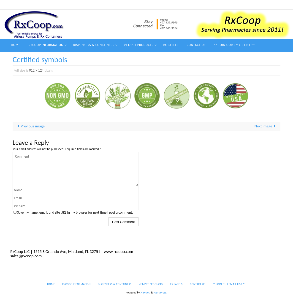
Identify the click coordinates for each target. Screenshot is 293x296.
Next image (266, 126)
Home (86, 4)
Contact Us (224, 4)
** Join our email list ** (254, 4)
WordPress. (160, 292)
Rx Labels (204, 4)
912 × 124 (36, 70)
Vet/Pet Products (181, 4)
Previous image (30, 126)
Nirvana (145, 292)
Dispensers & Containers (146, 4)
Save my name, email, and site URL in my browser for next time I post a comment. (75, 212)
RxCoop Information (110, 4)
